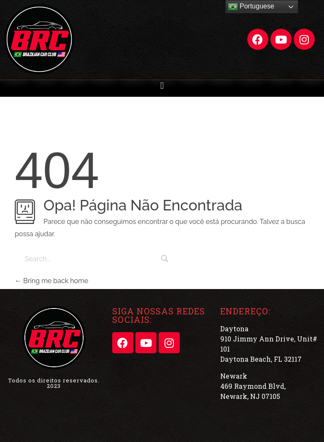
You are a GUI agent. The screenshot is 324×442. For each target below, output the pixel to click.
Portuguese (251, 7)
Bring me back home (51, 281)
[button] (162, 86)
